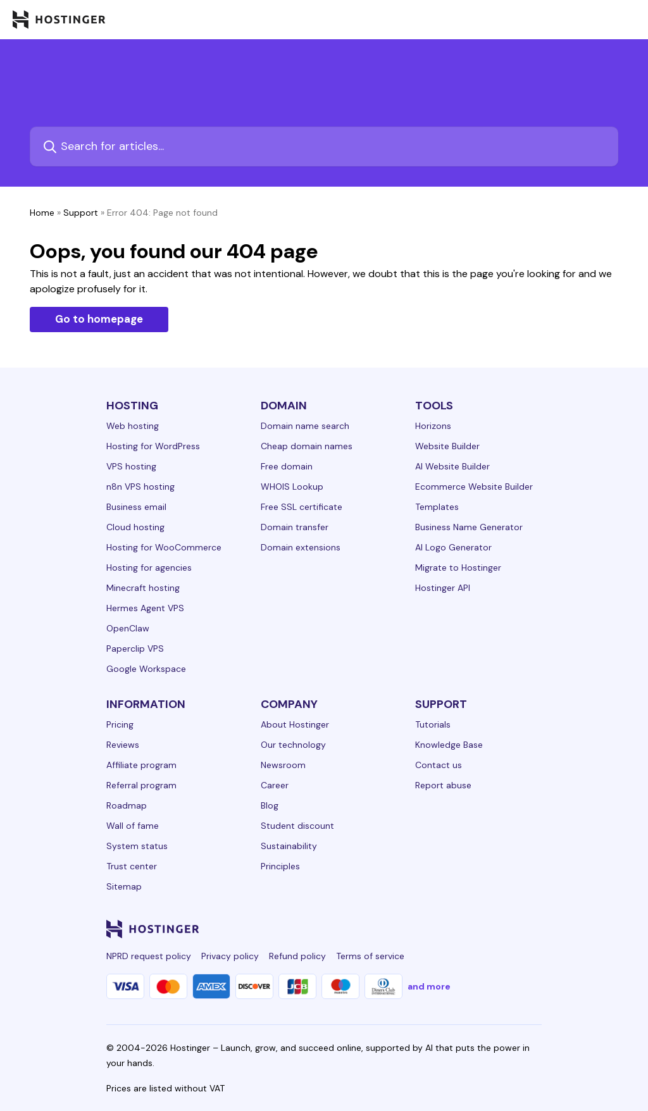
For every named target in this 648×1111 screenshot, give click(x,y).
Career (275, 785)
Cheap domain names (306, 446)
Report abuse (443, 785)
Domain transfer (294, 527)
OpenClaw (127, 628)
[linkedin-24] (382, 929)
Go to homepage (99, 319)
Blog (269, 805)
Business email (136, 506)
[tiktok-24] (534, 929)
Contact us (438, 765)
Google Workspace (146, 668)
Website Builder (447, 446)
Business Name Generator (469, 527)
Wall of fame (132, 825)
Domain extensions (300, 547)
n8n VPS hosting (140, 486)
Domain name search (305, 425)
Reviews (122, 744)
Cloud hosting (135, 527)
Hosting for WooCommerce (163, 547)
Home (42, 212)
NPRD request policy (148, 956)
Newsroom (283, 765)
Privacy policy (230, 956)
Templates (437, 506)
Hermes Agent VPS (145, 608)
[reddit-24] (508, 929)
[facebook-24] (407, 929)
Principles (280, 866)
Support (80, 212)
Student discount (297, 825)
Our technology (293, 744)
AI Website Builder (452, 466)
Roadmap (126, 805)
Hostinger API (442, 587)
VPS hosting (131, 466)
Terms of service (370, 956)
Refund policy (297, 956)
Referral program (141, 785)
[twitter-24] (458, 929)
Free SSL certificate (301, 506)
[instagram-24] (432, 929)
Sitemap (124, 886)
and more (429, 986)
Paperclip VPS (135, 648)
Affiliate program (141, 765)
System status (137, 846)
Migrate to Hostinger (458, 567)
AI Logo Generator (453, 547)
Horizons (433, 425)
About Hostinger (295, 724)
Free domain (287, 466)
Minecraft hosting (143, 587)
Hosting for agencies (149, 567)
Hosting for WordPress (153, 446)
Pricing (120, 724)
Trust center (131, 866)
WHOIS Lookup (292, 486)
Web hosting (132, 425)
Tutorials (433, 724)
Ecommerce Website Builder (474, 486)
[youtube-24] (483, 929)
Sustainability (289, 846)
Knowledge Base (449, 744)
